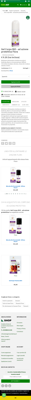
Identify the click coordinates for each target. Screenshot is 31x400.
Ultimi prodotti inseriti (5, 340)
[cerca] (18, 4)
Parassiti (25, 306)
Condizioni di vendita (7, 358)
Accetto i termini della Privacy (15, 372)
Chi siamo (19, 322)
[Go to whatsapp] (4, 395)
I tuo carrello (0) (21, 352)
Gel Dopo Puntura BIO (15, 280)
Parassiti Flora (20, 303)
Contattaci (20, 331)
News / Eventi (5, 336)
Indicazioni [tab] (15, 101)
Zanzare (17, 300)
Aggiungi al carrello (15, 82)
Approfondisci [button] (23, 393)
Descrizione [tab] (6, 101)
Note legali (20, 325)
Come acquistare (6, 352)
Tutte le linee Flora (7, 303)
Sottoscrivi (15, 381)
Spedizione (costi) (6, 361)
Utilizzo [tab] (23, 101)
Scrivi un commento (8, 55)
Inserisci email (15, 375)
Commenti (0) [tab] (16, 105)
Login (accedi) (21, 355)
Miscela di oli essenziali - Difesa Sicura (15, 186)
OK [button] (15, 398)
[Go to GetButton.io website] (4, 398)
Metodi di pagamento (7, 355)
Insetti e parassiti (7, 300)
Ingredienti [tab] (5, 105)
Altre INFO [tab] (25, 105)
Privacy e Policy (21, 328)
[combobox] (15, 76)
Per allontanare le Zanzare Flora (11, 306)
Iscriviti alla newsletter (20, 359)
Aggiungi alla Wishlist (15, 86)
